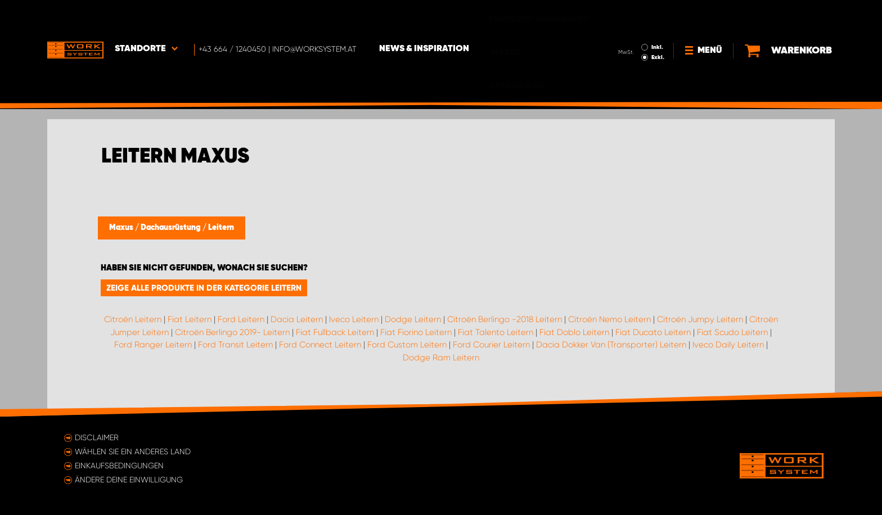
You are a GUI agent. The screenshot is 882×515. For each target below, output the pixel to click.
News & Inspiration (424, 17)
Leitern (221, 228)
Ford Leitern (241, 319)
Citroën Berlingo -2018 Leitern (504, 319)
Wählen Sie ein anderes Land (133, 451)
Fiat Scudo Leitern (732, 332)
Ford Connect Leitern (320, 345)
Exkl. (657, 26)
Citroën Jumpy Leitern (700, 319)
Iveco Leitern (354, 319)
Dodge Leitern (413, 319)
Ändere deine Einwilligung (129, 479)
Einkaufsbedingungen (119, 465)
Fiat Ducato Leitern (653, 332)
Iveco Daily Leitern (728, 345)
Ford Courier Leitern (491, 345)
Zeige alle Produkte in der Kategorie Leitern (204, 288)
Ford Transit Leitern (235, 345)
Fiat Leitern (190, 319)
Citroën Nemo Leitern (609, 319)
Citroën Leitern (132, 319)
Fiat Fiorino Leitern (416, 332)
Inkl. (657, 16)
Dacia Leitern (297, 319)
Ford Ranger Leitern (153, 345)
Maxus (122, 228)
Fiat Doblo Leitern (574, 332)
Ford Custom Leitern (407, 345)
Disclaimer (97, 437)
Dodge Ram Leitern (441, 358)
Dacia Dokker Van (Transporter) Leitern (611, 345)
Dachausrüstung (171, 228)
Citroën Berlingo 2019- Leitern (232, 332)
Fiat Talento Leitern (495, 332)
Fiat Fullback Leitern (335, 332)
